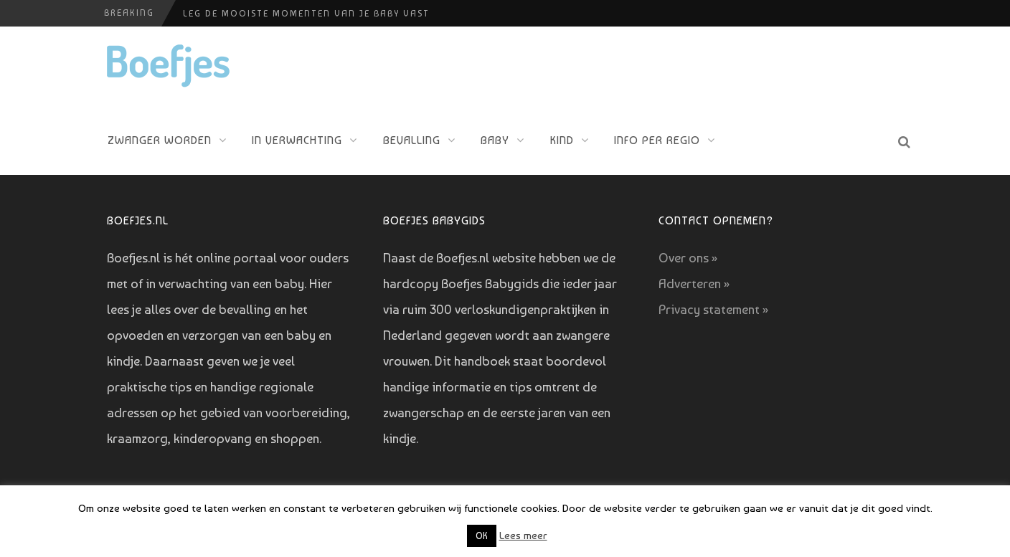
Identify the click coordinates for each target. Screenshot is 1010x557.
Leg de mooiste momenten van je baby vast (306, 14)
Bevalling (411, 140)
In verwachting (297, 140)
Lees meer (523, 535)
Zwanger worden (160, 140)
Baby (495, 140)
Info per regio (657, 140)
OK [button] (482, 535)
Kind (562, 140)
